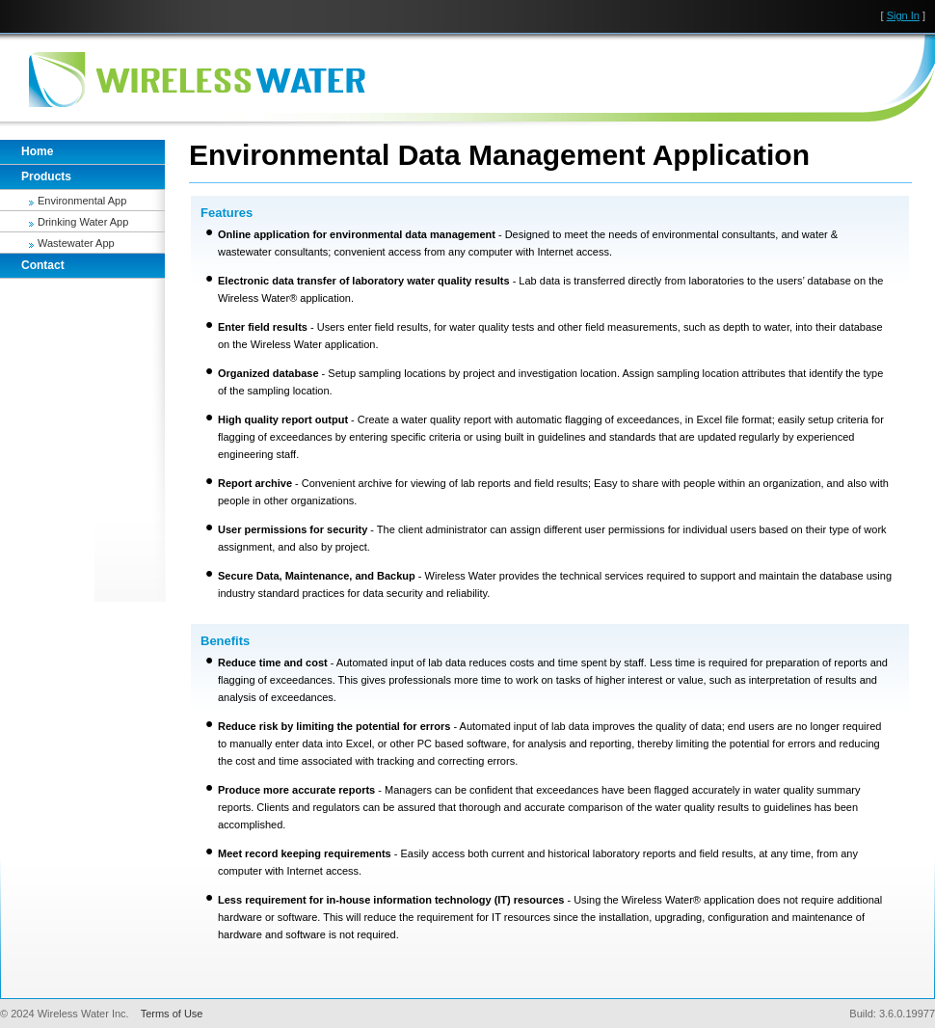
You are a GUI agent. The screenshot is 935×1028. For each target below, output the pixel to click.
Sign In (903, 15)
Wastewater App (76, 243)
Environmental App (82, 200)
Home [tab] (37, 151)
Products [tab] (46, 176)
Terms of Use (172, 1013)
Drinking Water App (83, 222)
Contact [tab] (43, 265)
